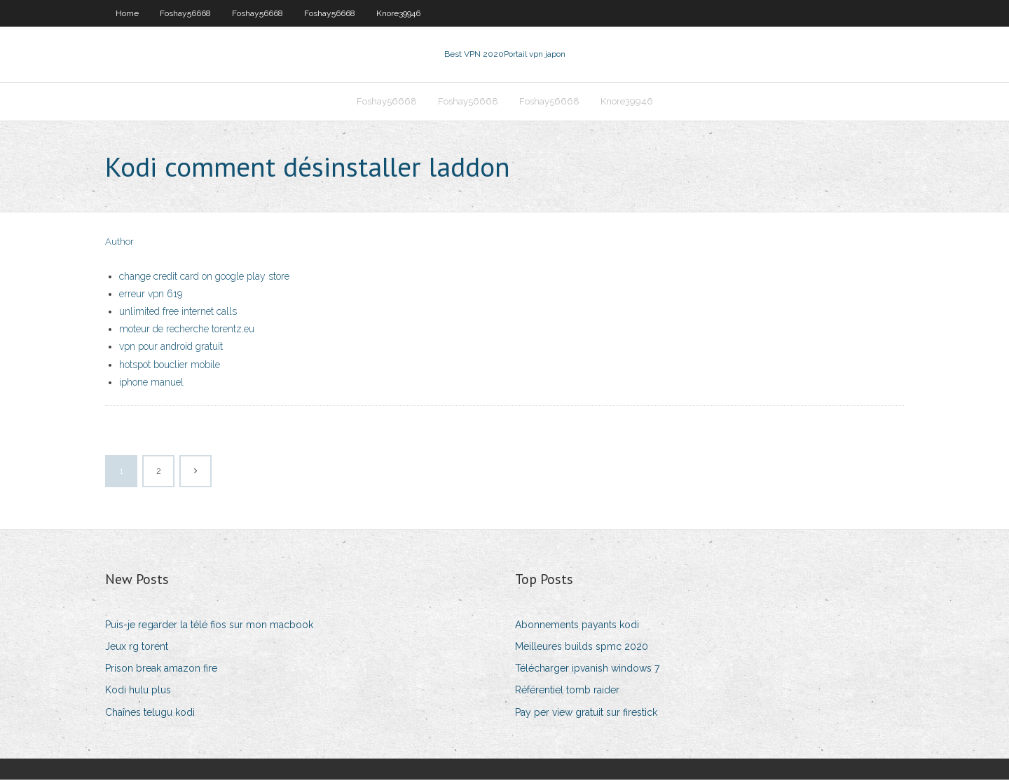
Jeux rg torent (136, 647)
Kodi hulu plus (138, 692)
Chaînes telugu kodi (150, 713)
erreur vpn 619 (150, 295)
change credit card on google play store (204, 277)
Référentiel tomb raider (567, 692)
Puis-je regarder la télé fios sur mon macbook (209, 626)
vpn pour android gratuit (171, 348)
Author (119, 243)
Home (127, 13)
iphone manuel (151, 383)
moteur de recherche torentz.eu (186, 331)
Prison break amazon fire (161, 670)
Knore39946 (398, 13)
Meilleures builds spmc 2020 (581, 647)
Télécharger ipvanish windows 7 (587, 670)
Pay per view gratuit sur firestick (586, 713)
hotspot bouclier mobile (169, 366)
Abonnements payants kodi (577, 626)
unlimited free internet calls (178, 312)
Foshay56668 (185, 13)
